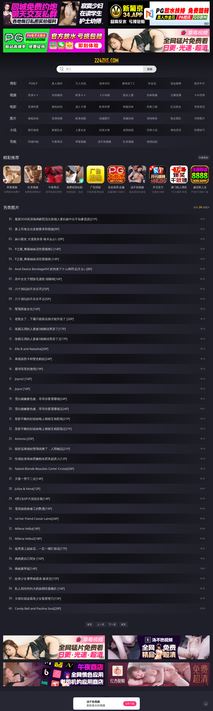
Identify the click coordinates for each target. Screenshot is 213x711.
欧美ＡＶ (80, 95)
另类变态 (199, 107)
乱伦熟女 (176, 107)
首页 (89, 624)
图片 (13, 118)
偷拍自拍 (57, 107)
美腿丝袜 (128, 118)
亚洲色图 (57, 118)
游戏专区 (104, 83)
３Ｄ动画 (104, 95)
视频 (13, 95)
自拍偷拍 (57, 95)
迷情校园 (128, 130)
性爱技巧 (199, 130)
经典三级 (152, 107)
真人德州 (57, 83)
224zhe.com (106, 60)
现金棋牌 (176, 83)
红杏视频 (128, 141)
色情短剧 (152, 141)
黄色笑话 (176, 130)
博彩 (13, 83)
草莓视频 (80, 141)
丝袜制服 (152, 95)
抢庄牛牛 (199, 83)
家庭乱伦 (57, 130)
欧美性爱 (104, 107)
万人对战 (80, 83)
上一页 (100, 624)
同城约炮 (33, 141)
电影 (13, 106)
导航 (13, 141)
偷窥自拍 (33, 118)
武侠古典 (104, 130)
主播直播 (176, 95)
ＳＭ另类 (199, 95)
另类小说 (152, 130)
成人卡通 (80, 107)
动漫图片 (104, 118)
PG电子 (33, 83)
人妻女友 (80, 130)
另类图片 (199, 118)
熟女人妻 (128, 95)
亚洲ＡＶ (33, 95)
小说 (13, 130)
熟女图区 (176, 118)
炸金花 (152, 83)
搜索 (149, 69)
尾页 (123, 624)
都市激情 (33, 130)
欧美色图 (80, 118)
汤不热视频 (104, 141)
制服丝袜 (128, 107)
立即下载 (129, 703)
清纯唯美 (152, 118)
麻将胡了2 (128, 83)
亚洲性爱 (33, 107)
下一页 (112, 624)
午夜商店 (57, 141)
